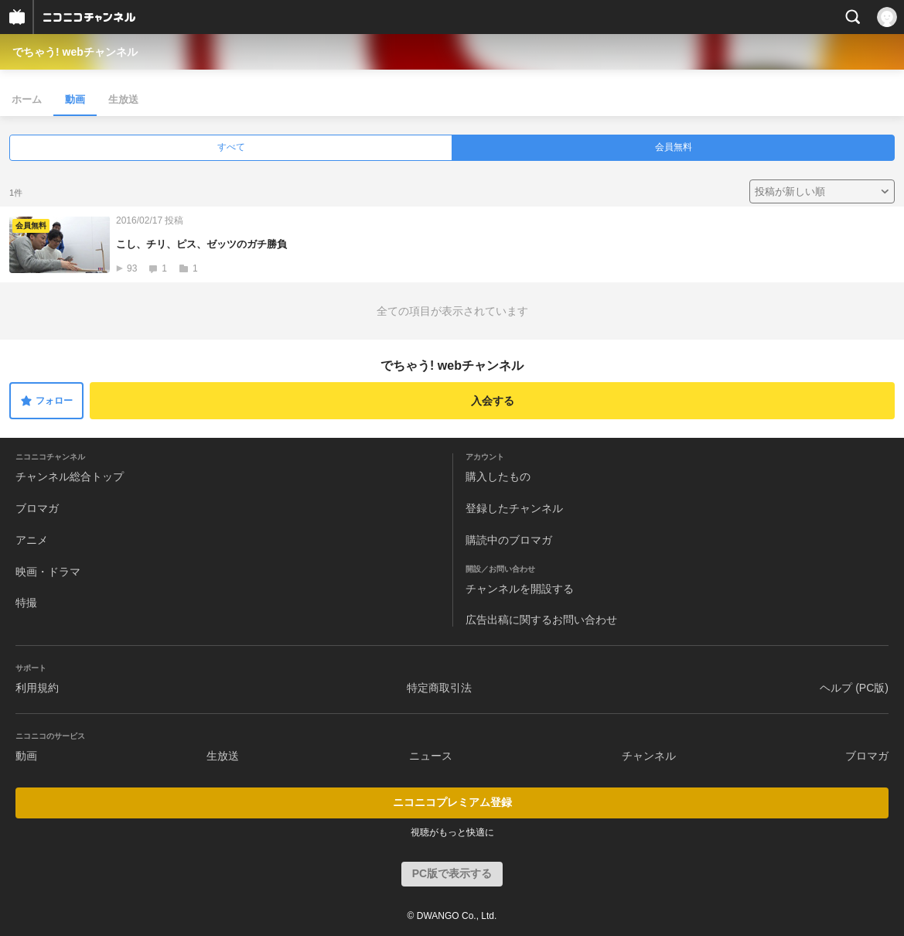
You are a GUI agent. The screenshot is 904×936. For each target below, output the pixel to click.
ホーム (27, 99)
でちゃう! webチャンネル (75, 52)
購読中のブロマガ (509, 540)
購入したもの (498, 476)
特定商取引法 (439, 688)
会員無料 (673, 147)
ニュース (430, 756)
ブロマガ (37, 508)
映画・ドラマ (47, 571)
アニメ (31, 540)
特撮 (26, 602)
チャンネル (649, 756)
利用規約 (37, 688)
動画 (75, 99)
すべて (231, 147)
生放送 (123, 99)
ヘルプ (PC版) (854, 688)
